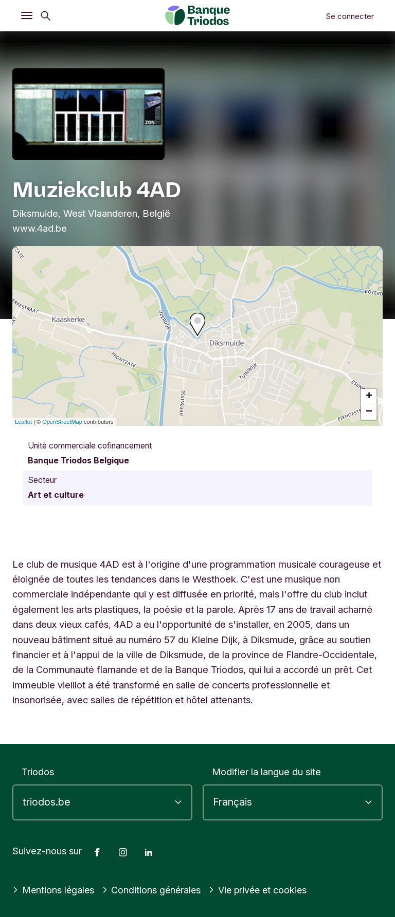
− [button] (369, 412)
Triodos (38, 771)
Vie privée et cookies (262, 889)
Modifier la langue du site (266, 771)
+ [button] (369, 396)
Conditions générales (153, 889)
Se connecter (350, 16)
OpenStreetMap (62, 422)
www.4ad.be (39, 228)
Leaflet (23, 422)
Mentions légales (54, 889)
